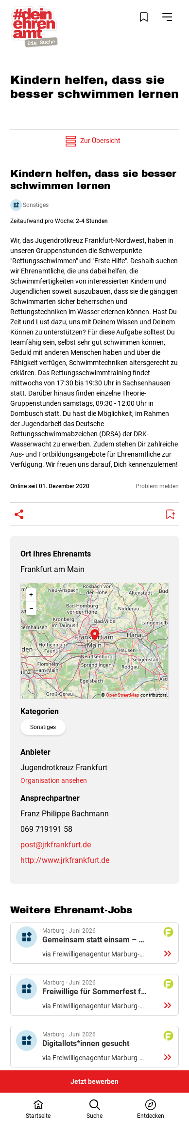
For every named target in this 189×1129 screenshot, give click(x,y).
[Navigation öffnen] (167, 17)
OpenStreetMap (122, 695)
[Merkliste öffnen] (143, 17)
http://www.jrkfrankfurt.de (64, 860)
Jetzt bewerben (94, 1081)
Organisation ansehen (53, 780)
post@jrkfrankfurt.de (55, 844)
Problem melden (157, 486)
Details (94, 943)
